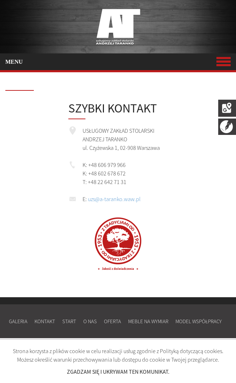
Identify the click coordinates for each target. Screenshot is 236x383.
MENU (118, 62)
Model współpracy (198, 321)
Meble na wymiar (148, 321)
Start (69, 321)
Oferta (112, 321)
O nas (90, 321)
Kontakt (45, 321)
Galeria (18, 321)
